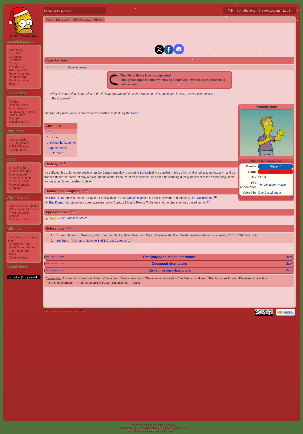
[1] (215, 196)
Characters (16, 56)
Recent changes (19, 73)
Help (12, 83)
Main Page (16, 50)
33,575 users (17, 149)
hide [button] (48, 131)
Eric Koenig (56, 202)
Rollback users (18, 105)
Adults (136, 282)
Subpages (15, 188)
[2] (208, 201)
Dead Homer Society (22, 247)
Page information (20, 184)
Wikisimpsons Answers (24, 209)
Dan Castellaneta (269, 192)
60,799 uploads (19, 143)
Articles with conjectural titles (81, 278)
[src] (71, 97)
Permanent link (18, 181)
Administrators (18, 108)
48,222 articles (18, 139)
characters (187, 257)
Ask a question (18, 70)
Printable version (20, 177)
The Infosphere (19, 250)
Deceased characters (169, 264)
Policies (14, 101)
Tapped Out (16, 66)
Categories (53, 278)
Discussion (63, 19)
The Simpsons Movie (272, 184)
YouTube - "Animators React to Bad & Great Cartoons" (92, 240)
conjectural (163, 75)
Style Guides (17, 115)
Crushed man (77, 67)
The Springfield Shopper (18, 214)
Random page (18, 77)
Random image (19, 80)
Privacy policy (93, 310)
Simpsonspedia (19, 219)
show (289, 257)
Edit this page (82, 19)
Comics (14, 63)
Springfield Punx (19, 244)
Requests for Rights (22, 111)
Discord (14, 118)
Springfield (147, 172)
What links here (19, 167)
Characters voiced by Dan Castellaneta (103, 282)
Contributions (246, 10)
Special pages (18, 174)
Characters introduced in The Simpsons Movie (175, 278)
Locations (15, 60)
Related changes (20, 171)
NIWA (12, 254)
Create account (269, 10)
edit (63, 163)
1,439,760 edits (19, 146)
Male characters (131, 278)
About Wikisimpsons (116, 310)
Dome (135, 113)
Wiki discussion (19, 121)
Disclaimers (137, 310)
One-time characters (61, 282)
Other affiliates (18, 257)
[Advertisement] (23, 343)
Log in (287, 10)
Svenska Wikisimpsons (24, 206)
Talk (231, 10)
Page (49, 19)
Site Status (153, 310)
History (98, 19)
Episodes (15, 53)
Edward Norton (59, 198)
